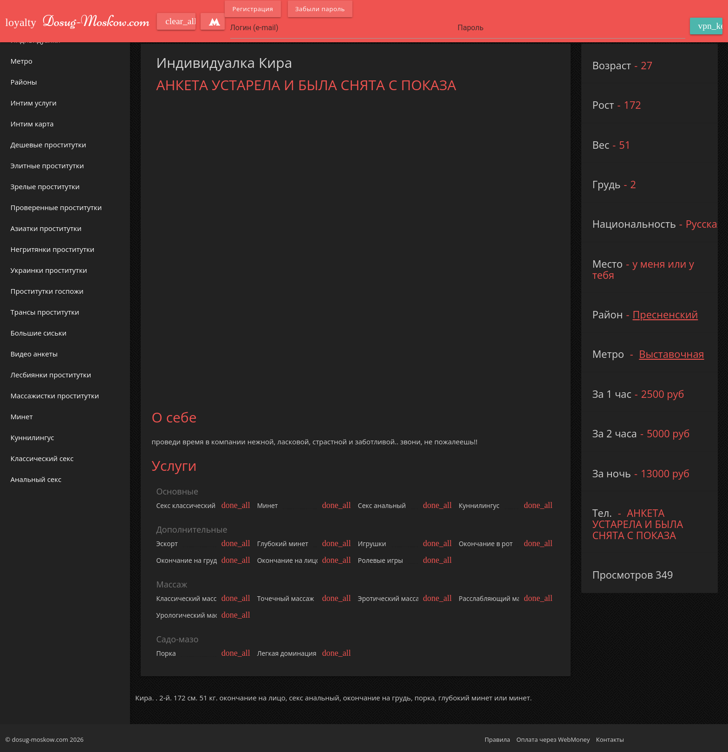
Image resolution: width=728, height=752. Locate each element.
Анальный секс (36, 479)
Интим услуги (34, 102)
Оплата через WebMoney (553, 739)
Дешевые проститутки (48, 144)
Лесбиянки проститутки (51, 374)
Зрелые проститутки (45, 186)
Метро (21, 61)
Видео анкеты (34, 353)
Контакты (610, 739)
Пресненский (665, 314)
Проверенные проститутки (56, 207)
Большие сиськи (39, 332)
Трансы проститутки (45, 312)
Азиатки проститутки (46, 228)
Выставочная (671, 354)
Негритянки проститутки (53, 249)
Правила (497, 739)
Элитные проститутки (47, 165)
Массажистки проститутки (55, 395)
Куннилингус (32, 437)
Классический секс (42, 458)
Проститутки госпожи (47, 291)
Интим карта (32, 123)
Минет (22, 416)
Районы (24, 81)
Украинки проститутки (49, 270)
